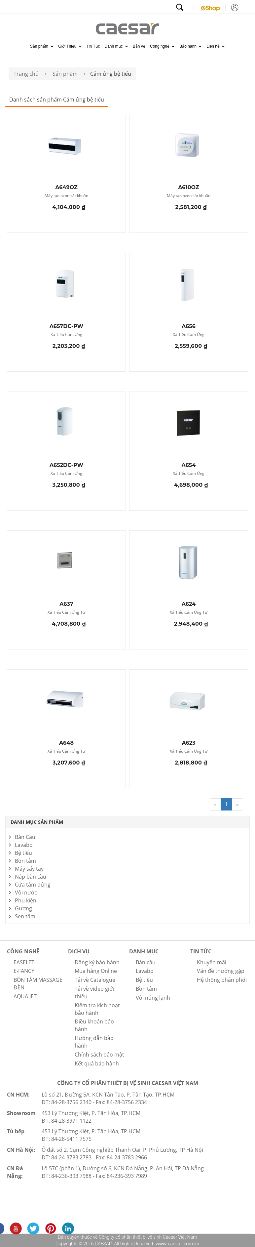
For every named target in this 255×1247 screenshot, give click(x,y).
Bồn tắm (25, 860)
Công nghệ (162, 46)
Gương (23, 908)
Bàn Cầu (25, 837)
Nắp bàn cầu (30, 876)
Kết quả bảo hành (97, 1063)
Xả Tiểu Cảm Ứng (66, 334)
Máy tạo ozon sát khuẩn (66, 195)
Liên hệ (215, 46)
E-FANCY (24, 971)
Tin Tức (93, 46)
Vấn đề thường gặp (220, 971)
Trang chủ (26, 73)
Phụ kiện (25, 900)
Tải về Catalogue (95, 979)
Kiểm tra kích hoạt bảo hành (97, 1009)
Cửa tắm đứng (33, 884)
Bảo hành (190, 46)
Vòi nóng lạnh (153, 997)
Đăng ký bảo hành (97, 962)
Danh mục (116, 46)
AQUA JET (25, 996)
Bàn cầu (146, 962)
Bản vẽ (139, 46)
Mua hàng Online (96, 971)
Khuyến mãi (211, 962)
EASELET (24, 962)
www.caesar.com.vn (177, 1243)
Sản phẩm (42, 46)
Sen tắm (25, 916)
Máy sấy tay (29, 868)
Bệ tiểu (23, 852)
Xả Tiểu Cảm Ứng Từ (66, 612)
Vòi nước (26, 892)
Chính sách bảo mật (99, 1054)
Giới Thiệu (70, 46)
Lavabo (24, 845)
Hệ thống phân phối (222, 979)
